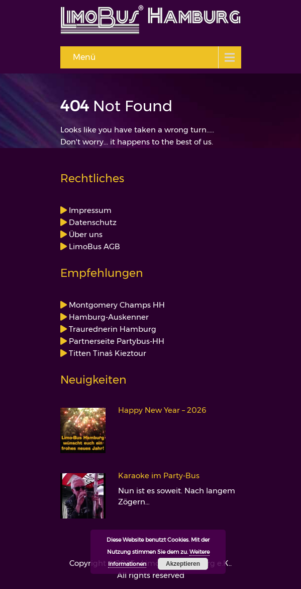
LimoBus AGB (93, 246)
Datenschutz (92, 222)
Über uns (85, 234)
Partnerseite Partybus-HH (115, 341)
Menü (84, 57)
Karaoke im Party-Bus (158, 475)
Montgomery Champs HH (116, 305)
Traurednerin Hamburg (111, 329)
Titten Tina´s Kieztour (106, 353)
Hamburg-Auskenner (108, 317)
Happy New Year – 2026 (162, 410)
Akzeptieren (183, 563)
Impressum (89, 210)
